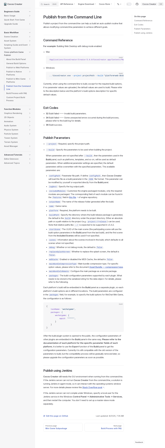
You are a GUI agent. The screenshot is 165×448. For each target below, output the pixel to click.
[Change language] (119, 4)
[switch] (128, 4)
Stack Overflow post (92, 387)
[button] (17, 12)
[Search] (49, 4)
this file (72, 197)
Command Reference (143, 20)
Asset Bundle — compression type (106, 267)
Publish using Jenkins (143, 33)
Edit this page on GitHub (55, 416)
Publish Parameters (142, 29)
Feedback (139, 442)
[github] (137, 4)
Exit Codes (138, 25)
